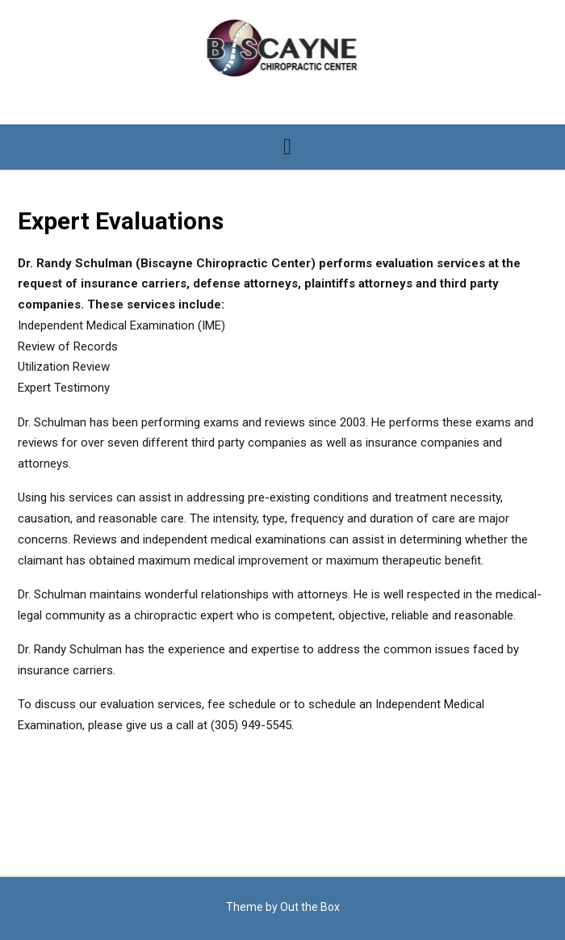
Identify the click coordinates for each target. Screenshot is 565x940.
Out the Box (310, 906)
